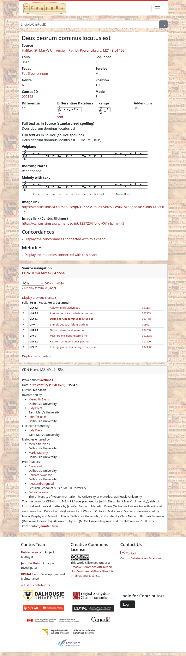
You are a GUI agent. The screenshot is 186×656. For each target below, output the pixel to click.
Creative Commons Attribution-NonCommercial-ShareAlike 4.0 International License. (92, 571)
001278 (146, 307)
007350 (146, 341)
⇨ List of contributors (35, 585)
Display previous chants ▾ (39, 298)
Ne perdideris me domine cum (68, 330)
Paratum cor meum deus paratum (70, 341)
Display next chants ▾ (36, 356)
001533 (146, 313)
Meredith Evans (39, 399)
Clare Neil (35, 466)
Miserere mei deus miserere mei (69, 335)
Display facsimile (40, 288)
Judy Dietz (35, 408)
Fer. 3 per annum (35, 73)
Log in (128, 604)
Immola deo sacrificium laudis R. (69, 324)
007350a (147, 347)
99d (60, 117)
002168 (27, 96)
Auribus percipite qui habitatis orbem (72, 313)
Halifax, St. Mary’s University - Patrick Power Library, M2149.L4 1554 (74, 50)
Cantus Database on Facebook (141, 558)
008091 (146, 324)
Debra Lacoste (38, 492)
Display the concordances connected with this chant (64, 239)
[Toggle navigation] (157, 8)
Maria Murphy (38, 453)
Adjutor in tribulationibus (65, 307)
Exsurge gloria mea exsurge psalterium (73, 347)
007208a (147, 335)
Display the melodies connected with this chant (60, 254)
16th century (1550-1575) (47, 385)
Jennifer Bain (37, 417)
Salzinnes (46, 380)
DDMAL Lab (29, 574)
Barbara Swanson (41, 475)
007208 (146, 330)
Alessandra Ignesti (41, 483)
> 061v (59, 283)
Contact (128, 553)
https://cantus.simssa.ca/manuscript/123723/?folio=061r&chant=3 (73, 223)
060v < (48, 283)
